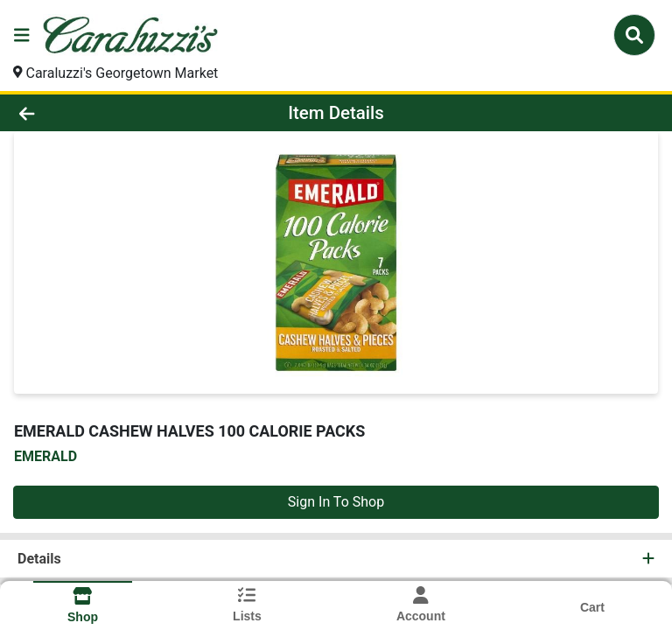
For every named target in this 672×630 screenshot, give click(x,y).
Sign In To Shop (336, 502)
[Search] (634, 35)
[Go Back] (94, 113)
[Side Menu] (22, 35)
